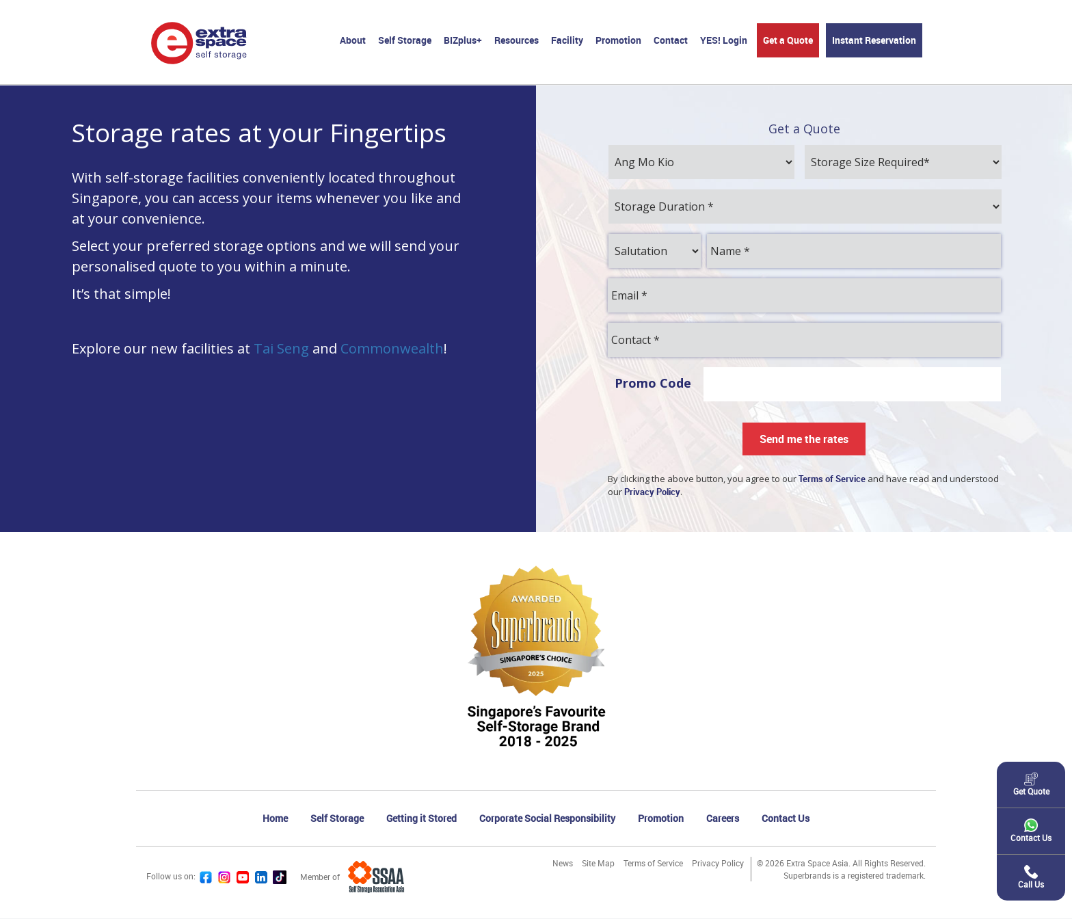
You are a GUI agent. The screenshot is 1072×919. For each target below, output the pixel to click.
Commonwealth (392, 349)
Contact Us (785, 818)
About (353, 40)
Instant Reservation (874, 40)
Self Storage (404, 40)
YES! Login (723, 40)
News (562, 863)
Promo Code (653, 383)
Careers (722, 818)
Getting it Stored (421, 818)
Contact (671, 40)
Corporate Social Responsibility (547, 818)
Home (275, 818)
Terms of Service (653, 863)
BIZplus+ (463, 40)
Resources (516, 40)
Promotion (618, 40)
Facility (567, 40)
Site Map (598, 863)
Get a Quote (788, 40)
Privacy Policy (718, 863)
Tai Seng (281, 349)
